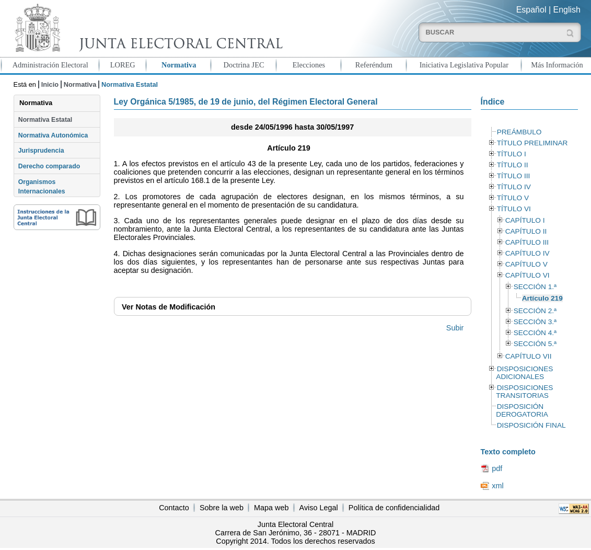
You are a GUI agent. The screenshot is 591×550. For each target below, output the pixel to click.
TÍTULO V (513, 198)
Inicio (50, 84)
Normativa (178, 65)
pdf (497, 468)
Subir (455, 328)
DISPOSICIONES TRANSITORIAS (524, 391)
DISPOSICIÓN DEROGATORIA (522, 410)
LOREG (122, 65)
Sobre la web (222, 507)
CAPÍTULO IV (527, 253)
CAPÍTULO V (526, 264)
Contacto (174, 507)
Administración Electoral (50, 65)
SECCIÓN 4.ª (535, 333)
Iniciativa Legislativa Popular (464, 65)
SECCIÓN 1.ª (535, 287)
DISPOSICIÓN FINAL (531, 425)
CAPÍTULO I (525, 220)
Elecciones (309, 65)
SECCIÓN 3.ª (535, 322)
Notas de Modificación (168, 307)
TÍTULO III (513, 176)
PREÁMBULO (519, 132)
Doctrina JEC (244, 65)
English (567, 9)
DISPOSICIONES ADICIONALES (524, 373)
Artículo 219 (542, 298)
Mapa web (271, 507)
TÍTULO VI (514, 209)
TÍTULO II (512, 165)
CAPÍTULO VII (528, 356)
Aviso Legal (318, 507)
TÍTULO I (511, 154)
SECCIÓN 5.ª (535, 344)
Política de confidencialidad (394, 507)
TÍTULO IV (514, 187)
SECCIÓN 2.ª (535, 311)
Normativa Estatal (45, 119)
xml (497, 486)
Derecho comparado (49, 166)
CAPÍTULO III (527, 242)
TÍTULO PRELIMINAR (532, 143)
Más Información (557, 65)
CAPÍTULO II (526, 231)
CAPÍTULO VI (527, 275)
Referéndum (373, 65)
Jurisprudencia (41, 150)
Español (531, 9)
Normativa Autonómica (53, 135)
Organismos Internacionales (41, 186)
